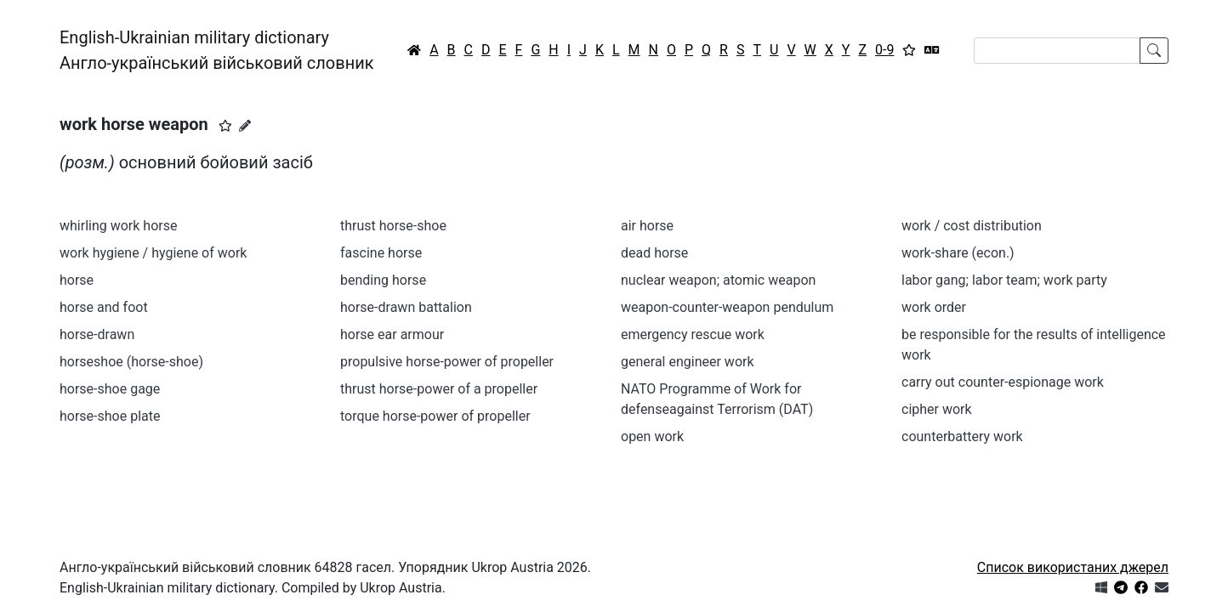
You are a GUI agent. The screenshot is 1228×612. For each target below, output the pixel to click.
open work (652, 436)
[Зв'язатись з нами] (1161, 588)
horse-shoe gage (110, 389)
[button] (225, 126)
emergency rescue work (693, 334)
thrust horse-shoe (393, 226)
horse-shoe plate (110, 416)
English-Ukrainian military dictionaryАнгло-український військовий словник (217, 50)
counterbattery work (962, 436)
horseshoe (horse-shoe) (131, 362)
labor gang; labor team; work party (1004, 280)
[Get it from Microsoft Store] (1101, 588)
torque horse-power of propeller (435, 416)
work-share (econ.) (958, 253)
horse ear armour (392, 334)
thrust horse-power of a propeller (438, 389)
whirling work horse (118, 226)
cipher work (936, 409)
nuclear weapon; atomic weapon (718, 280)
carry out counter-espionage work (1002, 382)
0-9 (884, 50)
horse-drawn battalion (406, 307)
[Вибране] (909, 50)
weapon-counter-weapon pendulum (727, 307)
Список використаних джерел (1072, 567)
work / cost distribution (971, 226)
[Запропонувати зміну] (245, 126)
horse (77, 280)
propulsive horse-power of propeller (447, 362)
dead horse (654, 253)
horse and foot (104, 307)
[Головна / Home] (414, 50)
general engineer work (687, 362)
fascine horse (381, 253)
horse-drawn (97, 334)
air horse (647, 226)
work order (933, 307)
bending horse (383, 280)
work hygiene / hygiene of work (153, 253)
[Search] (1057, 50)
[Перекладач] (932, 50)
